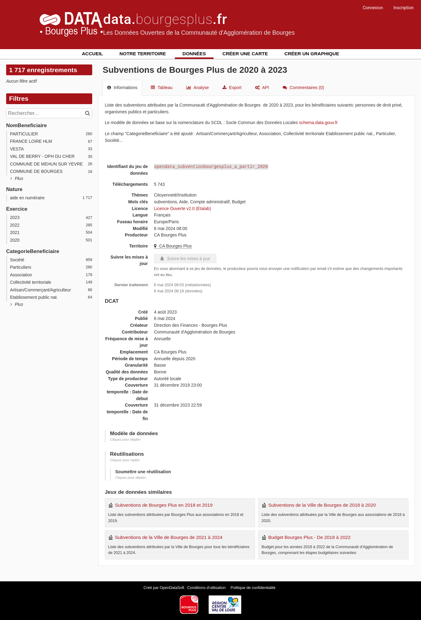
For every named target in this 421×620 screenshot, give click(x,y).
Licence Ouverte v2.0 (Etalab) (182, 208)
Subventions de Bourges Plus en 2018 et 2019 (163, 505)
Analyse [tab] (197, 87)
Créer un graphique (312, 53)
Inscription (403, 7)
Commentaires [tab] (303, 87)
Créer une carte (245, 53)
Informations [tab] (122, 87)
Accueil (92, 53)
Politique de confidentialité (252, 588)
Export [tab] (232, 87)
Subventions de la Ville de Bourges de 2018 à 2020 (322, 505)
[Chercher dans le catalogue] (88, 113)
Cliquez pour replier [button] (125, 460)
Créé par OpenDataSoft (164, 588)
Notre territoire (143, 53)
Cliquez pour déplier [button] (125, 439)
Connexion (373, 7)
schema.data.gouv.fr (318, 122)
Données (194, 53)
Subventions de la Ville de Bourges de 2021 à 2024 (168, 537)
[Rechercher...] (49, 113)
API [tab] (262, 87)
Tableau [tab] (162, 87)
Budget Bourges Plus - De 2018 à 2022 (309, 537)
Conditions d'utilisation (206, 588)
